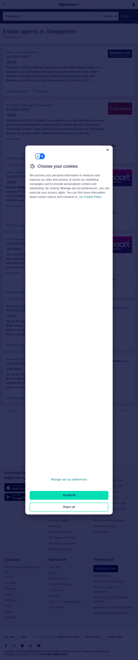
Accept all (69, 495)
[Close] (108, 150)
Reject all (69, 506)
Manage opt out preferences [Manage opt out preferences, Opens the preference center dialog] (69, 479)
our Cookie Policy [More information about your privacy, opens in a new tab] (90, 196)
